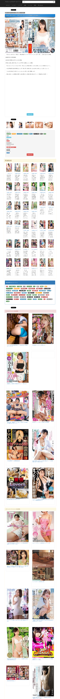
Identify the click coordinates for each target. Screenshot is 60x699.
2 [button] (31, 129)
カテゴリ (8, 5)
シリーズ (20, 5)
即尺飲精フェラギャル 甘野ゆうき (38, 345)
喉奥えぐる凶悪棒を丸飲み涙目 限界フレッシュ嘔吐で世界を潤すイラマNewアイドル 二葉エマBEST (17, 567)
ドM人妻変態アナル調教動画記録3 (13, 460)
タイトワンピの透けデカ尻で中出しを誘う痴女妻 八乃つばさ (17, 621)
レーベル (30, 5)
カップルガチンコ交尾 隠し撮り (38, 581)
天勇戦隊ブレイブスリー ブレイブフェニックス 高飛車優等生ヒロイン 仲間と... (42, 659)
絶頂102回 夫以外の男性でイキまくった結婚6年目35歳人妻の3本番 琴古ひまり (17, 659)
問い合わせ (40, 5)
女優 (25, 5)
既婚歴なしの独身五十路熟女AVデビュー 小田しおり (17, 383)
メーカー (14, 5)
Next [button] (54, 125)
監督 (35, 5)
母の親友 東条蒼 (51, 230)
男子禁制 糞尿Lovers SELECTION (13, 499)
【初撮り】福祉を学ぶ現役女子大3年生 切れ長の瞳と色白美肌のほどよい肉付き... (42, 621)
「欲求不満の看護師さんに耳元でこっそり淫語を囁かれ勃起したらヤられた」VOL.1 (17, 544)
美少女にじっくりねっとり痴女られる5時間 (40, 422)
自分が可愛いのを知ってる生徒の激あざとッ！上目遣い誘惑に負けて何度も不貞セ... (42, 461)
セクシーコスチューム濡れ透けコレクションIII (41, 543)
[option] (11, 125)
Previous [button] (5, 125)
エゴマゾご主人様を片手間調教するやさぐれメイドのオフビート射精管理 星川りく (42, 500)
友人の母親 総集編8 (35, 249)
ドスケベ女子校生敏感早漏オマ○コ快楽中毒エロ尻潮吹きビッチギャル (17, 346)
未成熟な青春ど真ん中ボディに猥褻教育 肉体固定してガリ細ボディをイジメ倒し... (43, 698)
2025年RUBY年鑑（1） (11, 680)
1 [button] (29, 129)
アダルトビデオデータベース (13, 1)
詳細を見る (30, 114)
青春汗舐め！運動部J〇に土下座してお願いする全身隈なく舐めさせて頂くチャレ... (17, 423)
